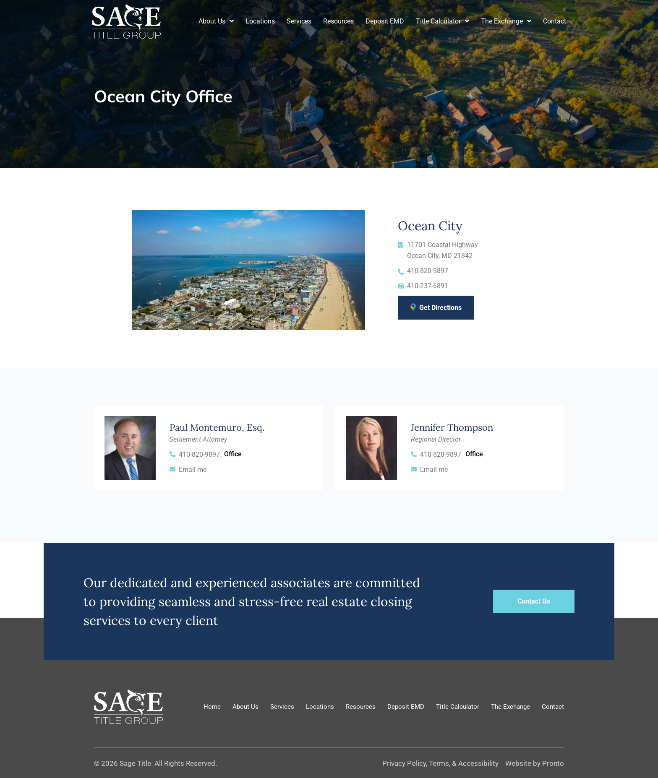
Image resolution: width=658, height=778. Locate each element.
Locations (260, 21)
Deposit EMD (385, 21)
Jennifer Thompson (452, 427)
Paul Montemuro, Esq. (217, 427)
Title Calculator (442, 21)
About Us (216, 21)
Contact (554, 21)
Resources (338, 21)
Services (299, 21)
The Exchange (506, 21)
